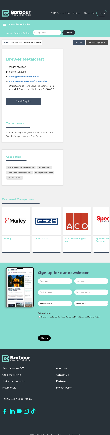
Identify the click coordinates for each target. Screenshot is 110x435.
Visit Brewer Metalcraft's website (28, 81)
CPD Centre (57, 13)
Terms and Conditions (75, 308)
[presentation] (59, 318)
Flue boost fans (14, 178)
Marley (7, 230)
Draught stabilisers (44, 173)
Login (102, 13)
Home (6, 42)
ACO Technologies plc (55, 232)
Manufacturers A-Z (13, 359)
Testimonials (9, 379)
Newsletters (73, 13)
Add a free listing (11, 366)
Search (68, 32)
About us (61, 359)
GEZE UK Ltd (32, 230)
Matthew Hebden (96, 231)
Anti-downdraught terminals (21, 167)
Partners (61, 372)
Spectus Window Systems (73, 232)
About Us (89, 13)
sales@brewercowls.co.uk (24, 76)
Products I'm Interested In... (17, 33)
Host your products (13, 372)
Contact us (62, 366)
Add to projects (97, 42)
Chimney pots (44, 167)
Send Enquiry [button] (23, 101)
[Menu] (16, 24)
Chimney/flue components (20, 173)
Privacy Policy (44, 304)
